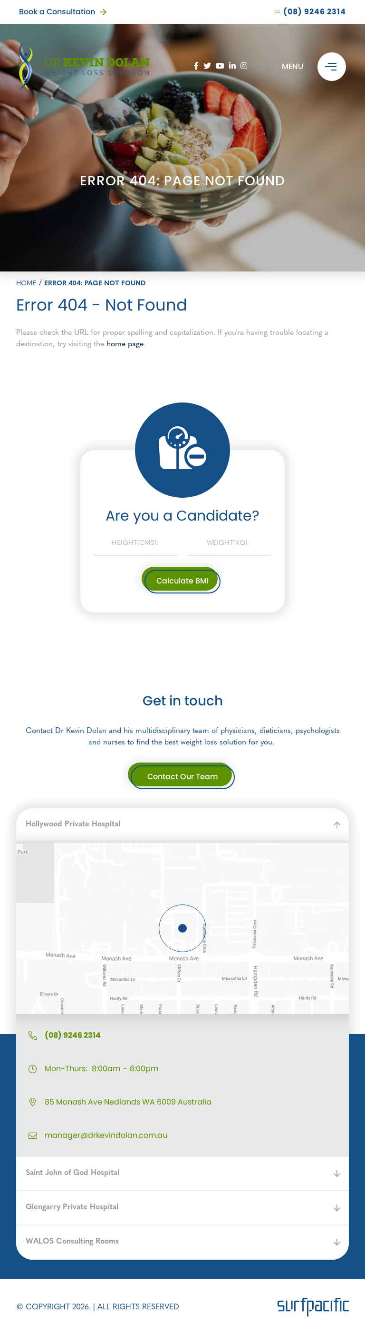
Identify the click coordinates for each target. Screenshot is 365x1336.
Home (26, 283)
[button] (182, 825)
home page (125, 344)
